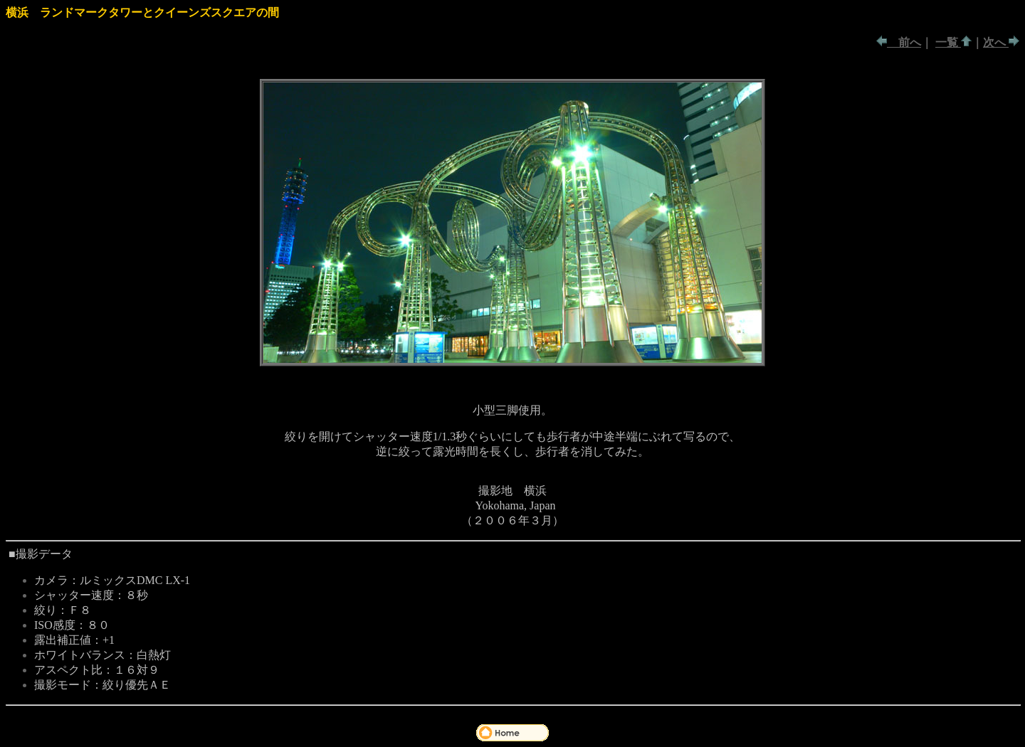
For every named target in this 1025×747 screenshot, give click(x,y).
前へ (904, 42)
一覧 (948, 42)
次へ (996, 42)
